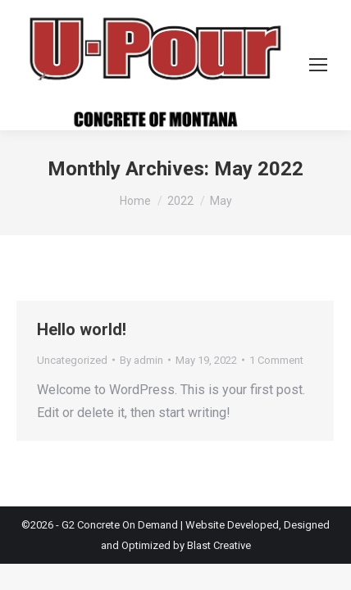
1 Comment (276, 360)
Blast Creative (219, 545)
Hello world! (81, 329)
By (141, 360)
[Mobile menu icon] (318, 64)
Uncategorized (72, 360)
